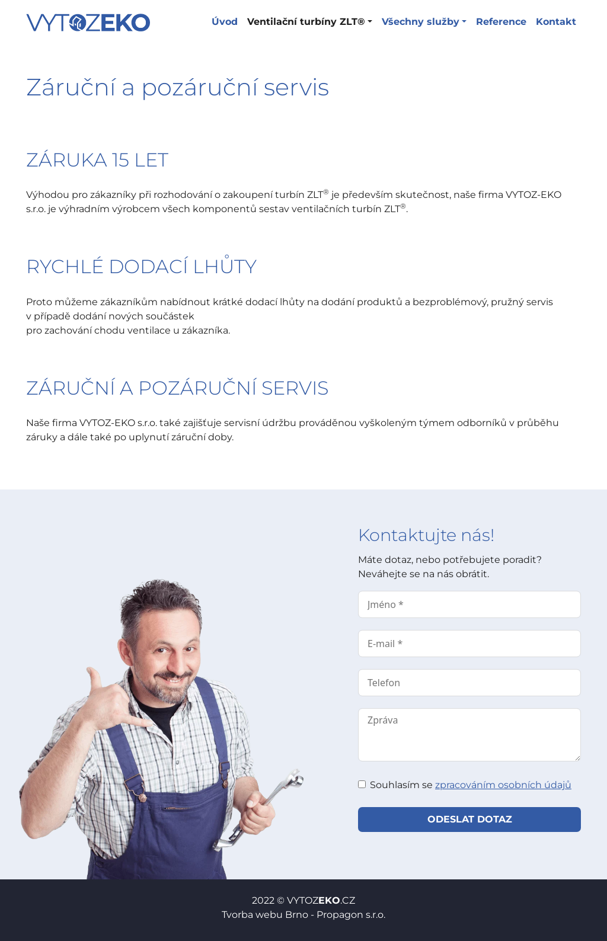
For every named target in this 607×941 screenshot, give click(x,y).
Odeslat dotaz (469, 819)
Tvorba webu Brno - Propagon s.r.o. (303, 914)
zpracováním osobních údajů (503, 784)
